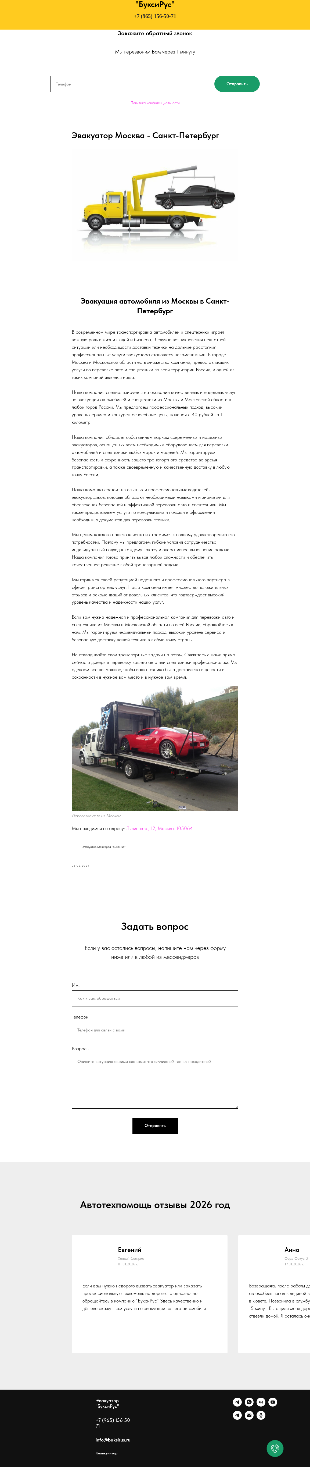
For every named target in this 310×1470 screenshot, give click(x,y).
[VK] (261, 1407)
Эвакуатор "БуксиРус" (107, 1406)
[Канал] (237, 1421)
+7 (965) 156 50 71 (113, 1425)
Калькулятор (106, 1456)
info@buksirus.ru (113, 1442)
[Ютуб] (272, 1407)
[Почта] (249, 1421)
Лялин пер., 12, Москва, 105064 (159, 829)
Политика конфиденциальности (155, 103)
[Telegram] (237, 1407)
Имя (76, 987)
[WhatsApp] (249, 1407)
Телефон (80, 1019)
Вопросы (80, 1051)
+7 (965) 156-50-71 (155, 16)
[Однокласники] (261, 1421)
